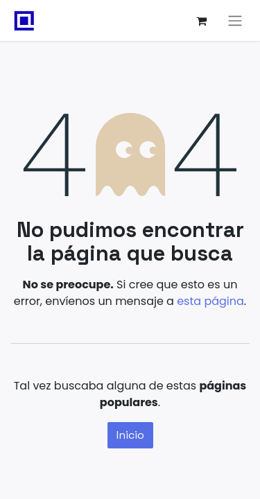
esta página (210, 301)
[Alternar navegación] (235, 20)
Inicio (130, 435)
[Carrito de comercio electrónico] (201, 21)
